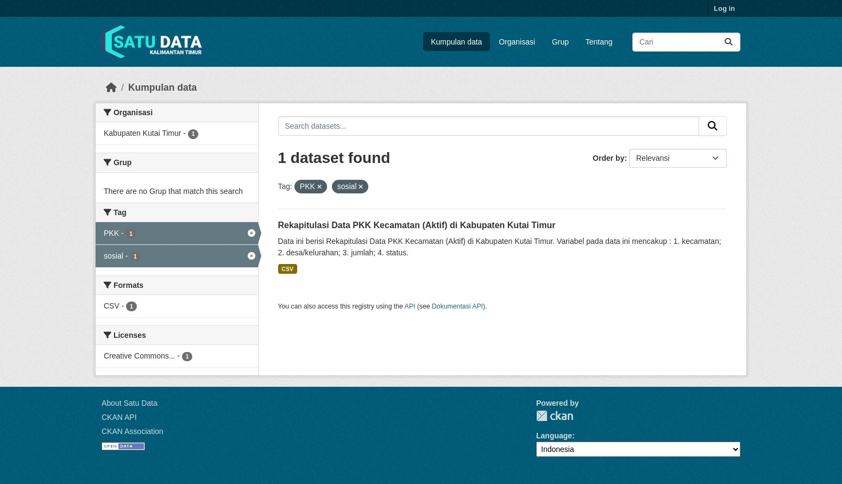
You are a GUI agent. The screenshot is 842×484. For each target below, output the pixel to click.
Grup (560, 41)
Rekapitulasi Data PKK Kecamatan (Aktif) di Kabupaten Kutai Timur (417, 225)
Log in (724, 8)
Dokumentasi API (457, 306)
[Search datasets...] (686, 42)
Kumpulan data (456, 41)
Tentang (599, 41)
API (410, 306)
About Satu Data (130, 403)
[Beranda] (111, 87)
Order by (608, 158)
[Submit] (728, 42)
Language (554, 435)
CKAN (554, 416)
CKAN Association (133, 431)
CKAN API (119, 417)
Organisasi (517, 41)
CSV (287, 269)
